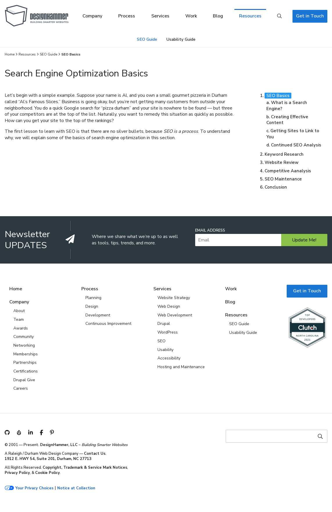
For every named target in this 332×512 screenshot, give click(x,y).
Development (97, 315)
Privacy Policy (17, 472)
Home (10, 54)
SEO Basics (278, 96)
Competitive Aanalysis (288, 171)
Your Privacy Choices (34, 488)
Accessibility (168, 358)
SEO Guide (147, 39)
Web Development (174, 315)
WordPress (167, 332)
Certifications (25, 371)
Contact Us (94, 453)
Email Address (210, 230)
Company (92, 16)
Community (23, 336)
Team (18, 319)
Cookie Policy (47, 472)
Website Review (282, 162)
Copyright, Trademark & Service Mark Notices (85, 467)
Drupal (163, 323)
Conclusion (276, 187)
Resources (250, 16)
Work (191, 16)
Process (126, 16)
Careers (20, 388)
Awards (20, 328)
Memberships (25, 354)
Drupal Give (24, 380)
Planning (93, 297)
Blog (218, 16)
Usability (165, 349)
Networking (24, 345)
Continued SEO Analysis (296, 145)
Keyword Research (284, 154)
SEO (161, 341)
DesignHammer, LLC (59, 444)
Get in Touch (310, 16)
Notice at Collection (76, 488)
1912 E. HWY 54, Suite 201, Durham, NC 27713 (48, 458)
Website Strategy (173, 297)
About (19, 311)
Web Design (168, 306)
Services (160, 16)
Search (279, 16)
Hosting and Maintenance (181, 367)
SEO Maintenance (283, 179)
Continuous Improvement (108, 323)
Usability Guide (180, 39)
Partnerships (25, 362)
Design (91, 306)
